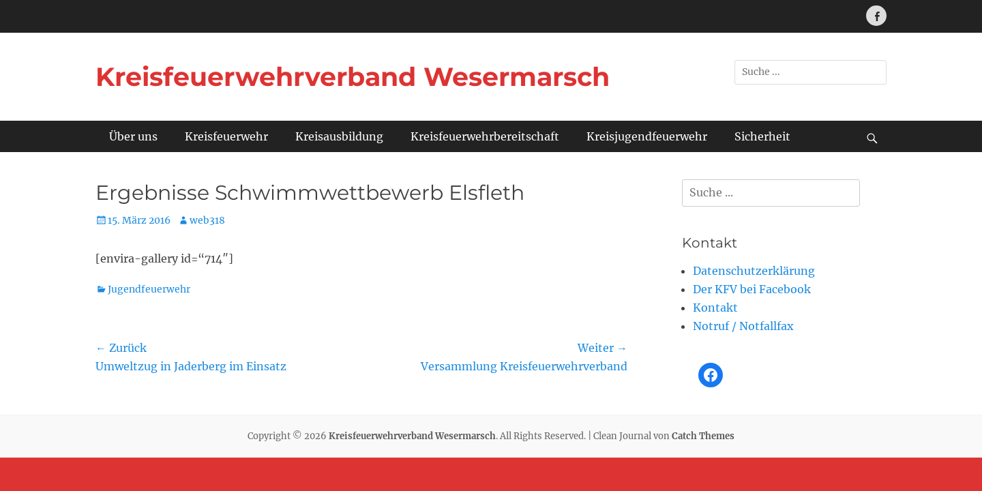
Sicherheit (762, 136)
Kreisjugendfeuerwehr (646, 136)
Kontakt (715, 307)
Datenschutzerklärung (754, 271)
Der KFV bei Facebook (752, 289)
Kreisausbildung (339, 136)
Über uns (133, 136)
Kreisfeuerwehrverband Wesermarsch (352, 77)
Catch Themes (703, 436)
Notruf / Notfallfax (743, 326)
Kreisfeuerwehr (226, 136)
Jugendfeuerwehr (149, 289)
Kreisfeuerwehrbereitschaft (485, 136)
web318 (207, 220)
